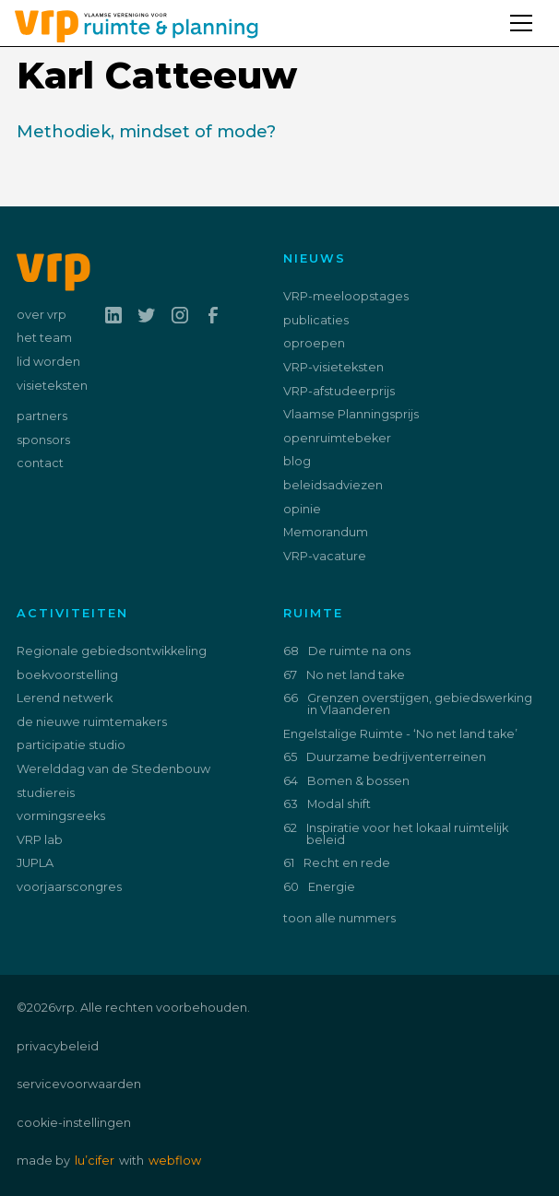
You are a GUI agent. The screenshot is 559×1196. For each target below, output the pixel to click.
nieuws (314, 258)
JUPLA (35, 863)
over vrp (41, 315)
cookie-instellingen (74, 1123)
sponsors (43, 440)
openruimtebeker (337, 438)
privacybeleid (58, 1046)
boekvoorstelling (67, 675)
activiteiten (72, 613)
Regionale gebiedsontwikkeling (112, 651)
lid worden (48, 362)
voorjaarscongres (69, 887)
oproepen (314, 343)
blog (297, 461)
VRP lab (40, 840)
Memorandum (325, 532)
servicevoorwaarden (79, 1084)
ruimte (313, 613)
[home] (129, 23)
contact (40, 463)
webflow (175, 1160)
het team (44, 338)
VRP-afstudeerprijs (339, 391)
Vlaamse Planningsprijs (351, 414)
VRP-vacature (324, 556)
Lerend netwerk (65, 698)
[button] (528, 14)
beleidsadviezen (333, 485)
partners (42, 416)
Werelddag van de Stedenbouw (113, 769)
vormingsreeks (61, 816)
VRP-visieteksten (333, 367)
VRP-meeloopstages (346, 296)
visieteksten (52, 386)
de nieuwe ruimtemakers (92, 722)
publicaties (316, 320)
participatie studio (71, 745)
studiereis (46, 793)
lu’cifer (94, 1160)
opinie (302, 509)
